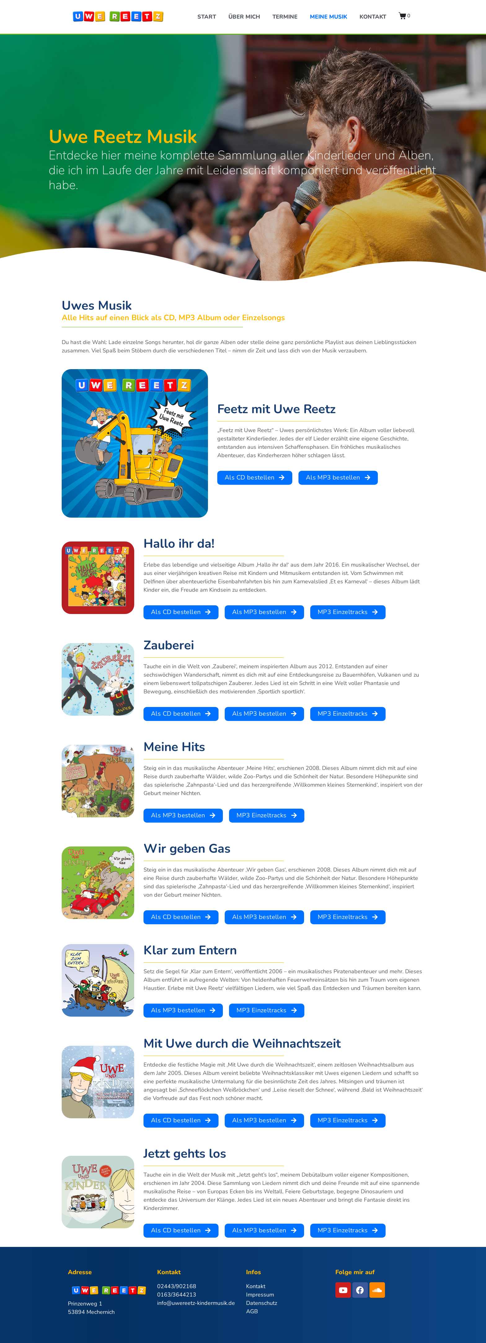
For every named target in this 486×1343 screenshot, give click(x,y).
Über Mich (244, 16)
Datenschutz (261, 1303)
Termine (285, 16)
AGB (252, 1311)
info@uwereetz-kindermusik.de (196, 1303)
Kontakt (373, 16)
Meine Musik (328, 16)
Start (206, 16)
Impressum (260, 1294)
